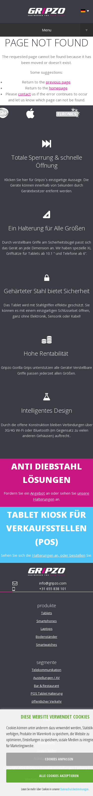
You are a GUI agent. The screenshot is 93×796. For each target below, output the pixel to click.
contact (24, 93)
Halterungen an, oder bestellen (58, 555)
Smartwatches (46, 644)
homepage (58, 87)
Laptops (47, 628)
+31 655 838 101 (52, 588)
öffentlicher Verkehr (46, 701)
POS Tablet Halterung (46, 693)
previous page (58, 81)
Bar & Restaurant (46, 685)
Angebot (37, 493)
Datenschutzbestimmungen (74, 789)
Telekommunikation (46, 669)
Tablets (46, 613)
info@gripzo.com (52, 583)
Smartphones (46, 621)
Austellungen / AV (46, 677)
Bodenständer (46, 636)
